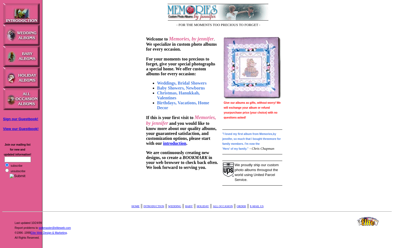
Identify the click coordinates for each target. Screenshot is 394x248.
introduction (174, 143)
